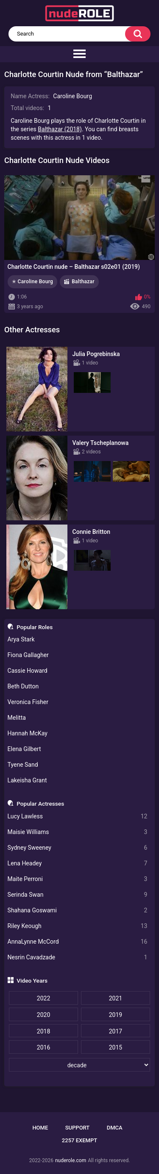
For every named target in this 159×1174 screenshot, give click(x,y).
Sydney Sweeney (78, 847)
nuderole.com (70, 1160)
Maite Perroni (78, 879)
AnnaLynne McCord (78, 941)
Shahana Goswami (78, 910)
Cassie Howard (27, 670)
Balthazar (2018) (60, 129)
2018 (43, 1031)
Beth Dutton (23, 686)
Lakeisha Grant (27, 780)
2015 (115, 1047)
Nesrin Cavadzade (78, 957)
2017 (115, 1031)
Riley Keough (78, 926)
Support (77, 1127)
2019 (115, 1014)
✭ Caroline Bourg (32, 282)
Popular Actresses (40, 803)
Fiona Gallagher (28, 655)
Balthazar (83, 282)
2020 (43, 1014)
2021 (115, 998)
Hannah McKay (27, 733)
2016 (43, 1047)
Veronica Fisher (28, 702)
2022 (43, 998)
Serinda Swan (78, 894)
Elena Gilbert (24, 749)
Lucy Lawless (78, 816)
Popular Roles (35, 627)
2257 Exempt (79, 1140)
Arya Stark (21, 639)
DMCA (115, 1127)
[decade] (79, 1065)
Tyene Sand (23, 764)
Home (40, 1127)
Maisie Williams (78, 832)
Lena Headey (78, 863)
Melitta (17, 717)
